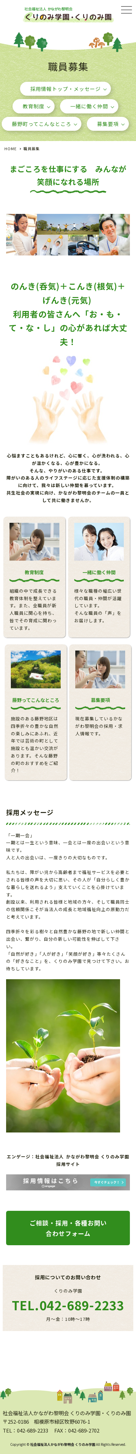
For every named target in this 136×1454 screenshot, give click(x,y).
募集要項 (108, 123)
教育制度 (33, 106)
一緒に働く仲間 (89, 106)
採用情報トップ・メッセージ (65, 88)
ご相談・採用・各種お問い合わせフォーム (68, 1228)
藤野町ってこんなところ (41, 123)
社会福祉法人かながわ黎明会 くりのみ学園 (62, 1444)
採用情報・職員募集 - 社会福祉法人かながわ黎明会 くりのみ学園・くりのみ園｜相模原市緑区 (68, 21)
